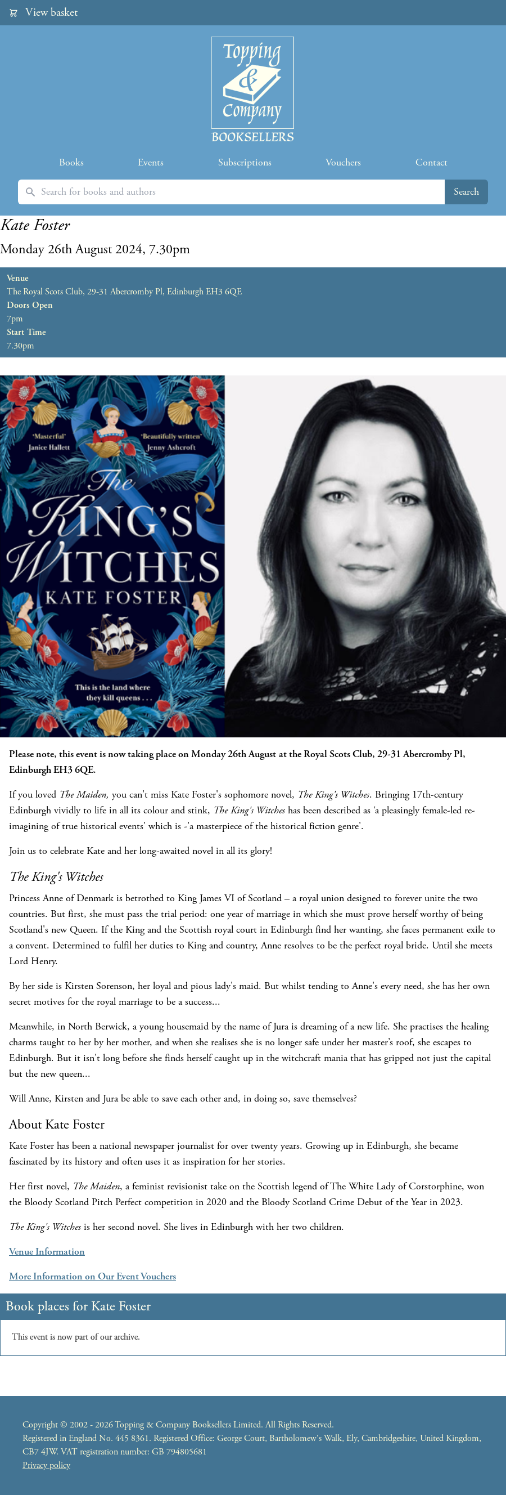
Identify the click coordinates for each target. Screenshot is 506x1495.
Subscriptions (245, 162)
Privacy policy (46, 1465)
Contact (431, 162)
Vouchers (343, 162)
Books (71, 162)
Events (151, 162)
